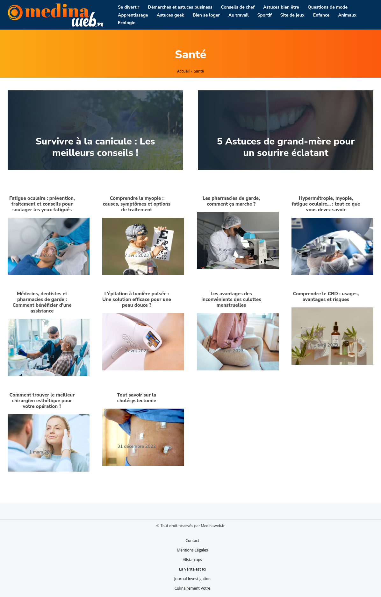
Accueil (183, 71)
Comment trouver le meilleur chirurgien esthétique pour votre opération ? (42, 401)
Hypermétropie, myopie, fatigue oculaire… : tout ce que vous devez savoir (326, 204)
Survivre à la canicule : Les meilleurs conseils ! (95, 147)
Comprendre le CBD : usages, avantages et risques (326, 297)
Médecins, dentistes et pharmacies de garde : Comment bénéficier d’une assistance (42, 302)
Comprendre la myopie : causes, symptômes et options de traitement (136, 204)
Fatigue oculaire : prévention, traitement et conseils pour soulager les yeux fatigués (42, 204)
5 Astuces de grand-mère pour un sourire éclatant (286, 147)
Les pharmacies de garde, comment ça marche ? (231, 201)
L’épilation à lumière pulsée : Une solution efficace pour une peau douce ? (136, 299)
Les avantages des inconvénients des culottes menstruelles (231, 299)
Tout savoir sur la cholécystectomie (136, 398)
